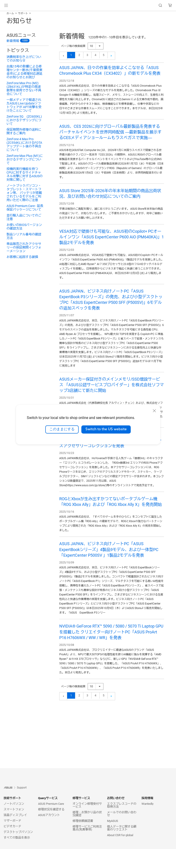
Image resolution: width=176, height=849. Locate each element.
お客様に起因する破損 (22, 257)
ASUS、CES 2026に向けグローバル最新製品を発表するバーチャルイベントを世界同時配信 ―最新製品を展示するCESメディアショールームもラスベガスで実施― (110, 132)
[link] (88, 5)
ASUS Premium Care (51, 803)
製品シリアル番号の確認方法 (24, 236)
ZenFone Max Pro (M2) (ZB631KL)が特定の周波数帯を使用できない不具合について (24, 88)
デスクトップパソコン (18, 831)
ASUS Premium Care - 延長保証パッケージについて (25, 207)
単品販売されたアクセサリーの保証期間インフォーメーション (24, 247)
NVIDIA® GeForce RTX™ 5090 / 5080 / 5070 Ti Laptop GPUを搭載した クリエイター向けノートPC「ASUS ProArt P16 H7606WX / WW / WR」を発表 (111, 632)
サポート (23, 13)
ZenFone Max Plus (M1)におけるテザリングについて (25, 159)
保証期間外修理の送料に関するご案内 (24, 131)
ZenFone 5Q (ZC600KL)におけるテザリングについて (24, 120)
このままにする (62, 429)
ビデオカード (12, 826)
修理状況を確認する (51, 809)
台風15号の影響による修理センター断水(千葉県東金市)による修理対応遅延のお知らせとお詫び (24, 72)
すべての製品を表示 (17, 837)
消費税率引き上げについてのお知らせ (24, 58)
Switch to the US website (106, 429)
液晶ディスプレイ (15, 815)
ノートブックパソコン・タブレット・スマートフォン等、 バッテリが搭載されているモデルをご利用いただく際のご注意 (24, 193)
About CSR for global (120, 835)
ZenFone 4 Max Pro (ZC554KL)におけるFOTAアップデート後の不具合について (24, 144)
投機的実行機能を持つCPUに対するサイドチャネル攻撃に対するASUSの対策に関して (25, 174)
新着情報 (13, 41)
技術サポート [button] (12, 798)
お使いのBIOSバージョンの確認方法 (24, 226)
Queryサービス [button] (48, 798)
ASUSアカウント (49, 815)
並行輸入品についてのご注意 (24, 217)
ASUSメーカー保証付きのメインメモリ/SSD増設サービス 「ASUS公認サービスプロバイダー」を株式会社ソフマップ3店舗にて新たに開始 (111, 385)
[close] (154, 410)
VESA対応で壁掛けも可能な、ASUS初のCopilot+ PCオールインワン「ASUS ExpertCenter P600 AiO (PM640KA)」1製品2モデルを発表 (111, 237)
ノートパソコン (14, 803)
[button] (6, 5)
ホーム (10, 13)
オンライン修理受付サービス (87, 805)
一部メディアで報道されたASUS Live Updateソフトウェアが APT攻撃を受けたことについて (24, 105)
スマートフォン (14, 809)
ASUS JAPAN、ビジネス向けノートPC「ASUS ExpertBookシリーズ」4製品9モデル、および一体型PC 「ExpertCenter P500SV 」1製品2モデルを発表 (108, 549)
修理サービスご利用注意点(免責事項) (87, 828)
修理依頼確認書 (83, 820)
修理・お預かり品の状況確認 (87, 814)
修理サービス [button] (81, 798)
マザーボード (12, 820)
